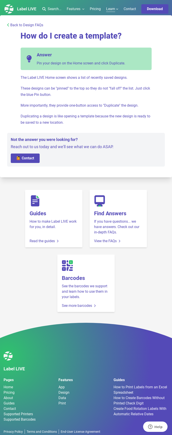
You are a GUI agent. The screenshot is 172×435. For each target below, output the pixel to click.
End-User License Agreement (80, 431)
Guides (9, 403)
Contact (130, 9)
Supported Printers (18, 414)
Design (63, 392)
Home (8, 387)
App (61, 387)
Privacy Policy (13, 431)
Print (62, 403)
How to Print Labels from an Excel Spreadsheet (140, 390)
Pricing (95, 9)
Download (155, 9)
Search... (51, 9)
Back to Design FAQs (25, 25)
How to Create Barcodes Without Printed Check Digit (139, 400)
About (8, 398)
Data (62, 398)
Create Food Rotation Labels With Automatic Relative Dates (140, 411)
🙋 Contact (25, 158)
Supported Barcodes (20, 419)
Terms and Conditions (42, 431)
